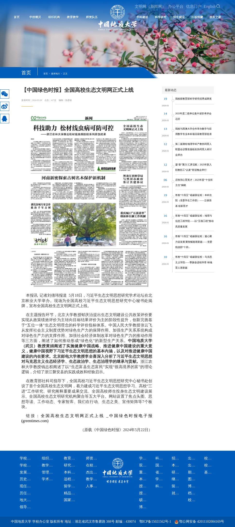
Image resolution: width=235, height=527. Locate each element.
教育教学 (73, 17)
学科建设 (144, 458)
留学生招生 (177, 486)
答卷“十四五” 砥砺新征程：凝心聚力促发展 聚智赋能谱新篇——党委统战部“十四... (193, 241)
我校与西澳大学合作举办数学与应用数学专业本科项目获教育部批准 (193, 131)
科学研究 (161, 17)
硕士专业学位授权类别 (144, 500)
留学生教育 (70, 486)
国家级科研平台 (160, 465)
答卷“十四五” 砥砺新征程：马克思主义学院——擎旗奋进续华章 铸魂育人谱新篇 (193, 262)
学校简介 (26, 465)
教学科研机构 (48, 465)
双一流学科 (144, 465)
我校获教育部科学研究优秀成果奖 (193, 98)
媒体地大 (55, 73)
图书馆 (193, 479)
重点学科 (144, 472)
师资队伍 (92, 458)
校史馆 (193, 500)
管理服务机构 (48, 472)
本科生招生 (177, 465)
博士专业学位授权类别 (144, 507)
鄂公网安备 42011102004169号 (201, 521)
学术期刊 (160, 479)
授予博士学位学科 (144, 493)
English (210, 6)
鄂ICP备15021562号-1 (155, 521)
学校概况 (35, 17)
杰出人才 (92, 472)
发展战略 (26, 472)
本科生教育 (70, 472)
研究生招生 (177, 472)
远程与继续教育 (70, 479)
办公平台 (176, 6)
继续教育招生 (177, 479)
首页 (17, 17)
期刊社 (193, 472)
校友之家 (215, 17)
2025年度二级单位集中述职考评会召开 (193, 116)
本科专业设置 (144, 479)
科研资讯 (160, 486)
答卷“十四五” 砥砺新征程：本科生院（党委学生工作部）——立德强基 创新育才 (193, 200)
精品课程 (70, 493)
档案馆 (193, 493)
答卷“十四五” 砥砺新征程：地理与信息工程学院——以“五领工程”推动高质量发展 (194, 221)
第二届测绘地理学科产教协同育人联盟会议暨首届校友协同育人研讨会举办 (193, 149)
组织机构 (54, 17)
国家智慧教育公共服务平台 (70, 500)
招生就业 (179, 17)
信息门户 (193, 6)
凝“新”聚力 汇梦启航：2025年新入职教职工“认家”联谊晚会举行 (193, 167)
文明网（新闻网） (150, 6)
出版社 (193, 465)
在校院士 (92, 465)
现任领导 (26, 486)
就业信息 (177, 493)
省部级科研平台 (160, 472)
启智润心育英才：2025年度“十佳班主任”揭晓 (194, 182)
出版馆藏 (197, 17)
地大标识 (26, 500)
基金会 (209, 472)
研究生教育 (70, 465)
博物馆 (193, 486)
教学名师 (92, 479)
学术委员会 (48, 479)
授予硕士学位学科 (144, 486)
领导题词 (26, 507)
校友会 (209, 465)
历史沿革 (26, 479)
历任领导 (26, 493)
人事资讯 (92, 486)
